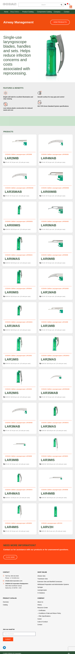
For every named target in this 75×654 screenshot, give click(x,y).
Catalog (5, 604)
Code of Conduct (42, 620)
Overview (5, 601)
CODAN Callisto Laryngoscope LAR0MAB (55, 221)
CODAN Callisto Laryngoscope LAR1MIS (18, 355)
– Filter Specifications (44, 615)
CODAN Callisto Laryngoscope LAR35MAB (19, 188)
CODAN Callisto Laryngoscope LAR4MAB (55, 154)
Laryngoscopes (42, 589)
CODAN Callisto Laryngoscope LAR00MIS (19, 221)
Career (39, 617)
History (39, 604)
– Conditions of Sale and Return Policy (48, 612)
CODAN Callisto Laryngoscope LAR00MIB (55, 188)
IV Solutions (41, 592)
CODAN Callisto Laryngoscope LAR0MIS (18, 288)
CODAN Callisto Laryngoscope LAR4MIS (18, 523)
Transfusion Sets (42, 578)
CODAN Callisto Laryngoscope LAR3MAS (55, 422)
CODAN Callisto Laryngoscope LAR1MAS (18, 322)
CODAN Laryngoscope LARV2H (51, 523)
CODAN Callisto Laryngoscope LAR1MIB (54, 322)
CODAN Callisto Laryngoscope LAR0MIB (54, 255)
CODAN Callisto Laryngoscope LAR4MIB (54, 489)
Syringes (40, 587)
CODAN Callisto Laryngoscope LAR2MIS (18, 389)
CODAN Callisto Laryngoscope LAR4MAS (18, 489)
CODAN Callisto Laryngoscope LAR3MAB (18, 422)
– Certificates (41, 609)
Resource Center (42, 606)
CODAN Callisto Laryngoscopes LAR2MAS (55, 355)
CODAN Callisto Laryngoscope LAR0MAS (18, 255)
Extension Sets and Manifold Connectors (49, 581)
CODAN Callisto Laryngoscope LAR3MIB (18, 456)
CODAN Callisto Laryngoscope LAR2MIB (18, 154)
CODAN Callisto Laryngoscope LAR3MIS (54, 456)
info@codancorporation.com (13, 580)
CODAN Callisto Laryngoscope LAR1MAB (55, 288)
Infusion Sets (41, 576)
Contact (40, 623)
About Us (40, 601)
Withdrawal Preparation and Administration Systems (52, 584)
